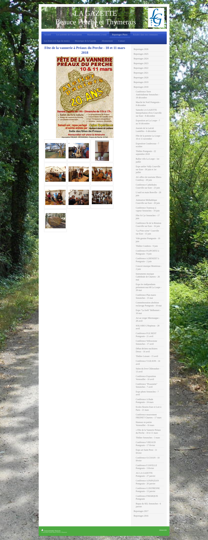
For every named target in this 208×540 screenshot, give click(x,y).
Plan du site (57, 530)
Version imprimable (47, 530)
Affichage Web (163, 530)
